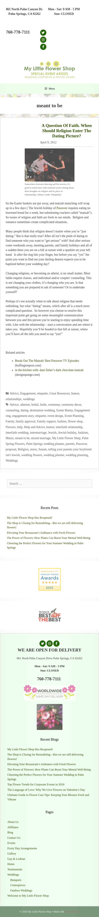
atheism (25, 404)
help (19, 427)
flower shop (75, 421)
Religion (23, 449)
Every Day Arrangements (22, 848)
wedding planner (54, 455)
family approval (25, 421)
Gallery (11, 853)
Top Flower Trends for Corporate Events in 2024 (35, 784)
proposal (11, 449)
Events (11, 843)
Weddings (12, 460)
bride (43, 404)
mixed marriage (40, 438)
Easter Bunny (64, 410)
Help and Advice (34, 427)
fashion (61, 421)
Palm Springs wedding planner (45, 444)
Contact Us (13, 837)
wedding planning (77, 455)
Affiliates (12, 827)
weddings (29, 399)
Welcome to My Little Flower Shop (28, 895)
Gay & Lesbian (16, 859)
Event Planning (74, 416)
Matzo (10, 438)
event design (55, 416)
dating (24, 410)
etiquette (42, 393)
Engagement (28, 393)
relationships (13, 399)
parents (70, 444)
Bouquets (15, 880)
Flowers (11, 427)
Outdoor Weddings (21, 890)
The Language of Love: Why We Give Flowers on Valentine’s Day (46, 789)
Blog (10, 832)
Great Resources (59, 393)
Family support (46, 421)
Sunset (42, 449)
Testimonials (14, 869)
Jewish (52, 432)
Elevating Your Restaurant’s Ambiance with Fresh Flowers (41, 532)
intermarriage (38, 432)
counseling (12, 410)
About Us (13, 822)
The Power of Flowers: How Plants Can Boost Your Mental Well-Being (48, 538)
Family (10, 421)
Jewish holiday (67, 432)
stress (33, 449)
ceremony (54, 404)
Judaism (83, 432)
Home (11, 864)
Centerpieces (17, 885)
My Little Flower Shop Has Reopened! (29, 517)
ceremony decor (71, 404)
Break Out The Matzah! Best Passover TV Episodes (47, 360)
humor (75, 393)
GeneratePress (72, 911)
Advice (14, 393)
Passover (62, 208)
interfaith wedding (17, 432)
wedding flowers (31, 455)
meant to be (22, 438)
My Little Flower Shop (66, 438)
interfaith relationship (69, 427)
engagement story (23, 416)
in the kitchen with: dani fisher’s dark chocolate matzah (49, 370)
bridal (35, 404)
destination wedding (42, 410)
